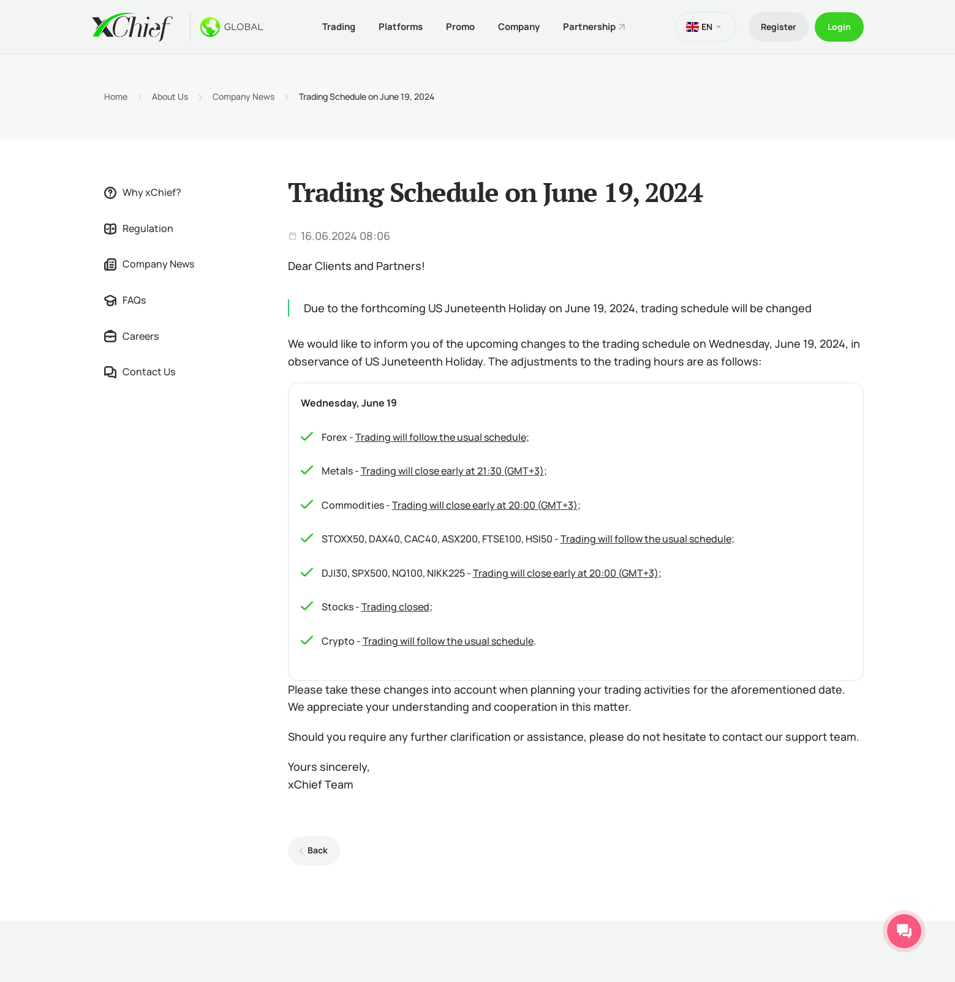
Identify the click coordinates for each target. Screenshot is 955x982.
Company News (243, 96)
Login (839, 26)
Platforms (401, 26)
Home (115, 96)
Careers (131, 336)
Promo (460, 26)
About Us (170, 96)
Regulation (138, 228)
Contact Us (139, 371)
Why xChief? (142, 192)
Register (778, 26)
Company (519, 26)
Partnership (589, 26)
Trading (338, 26)
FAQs (125, 300)
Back (318, 850)
